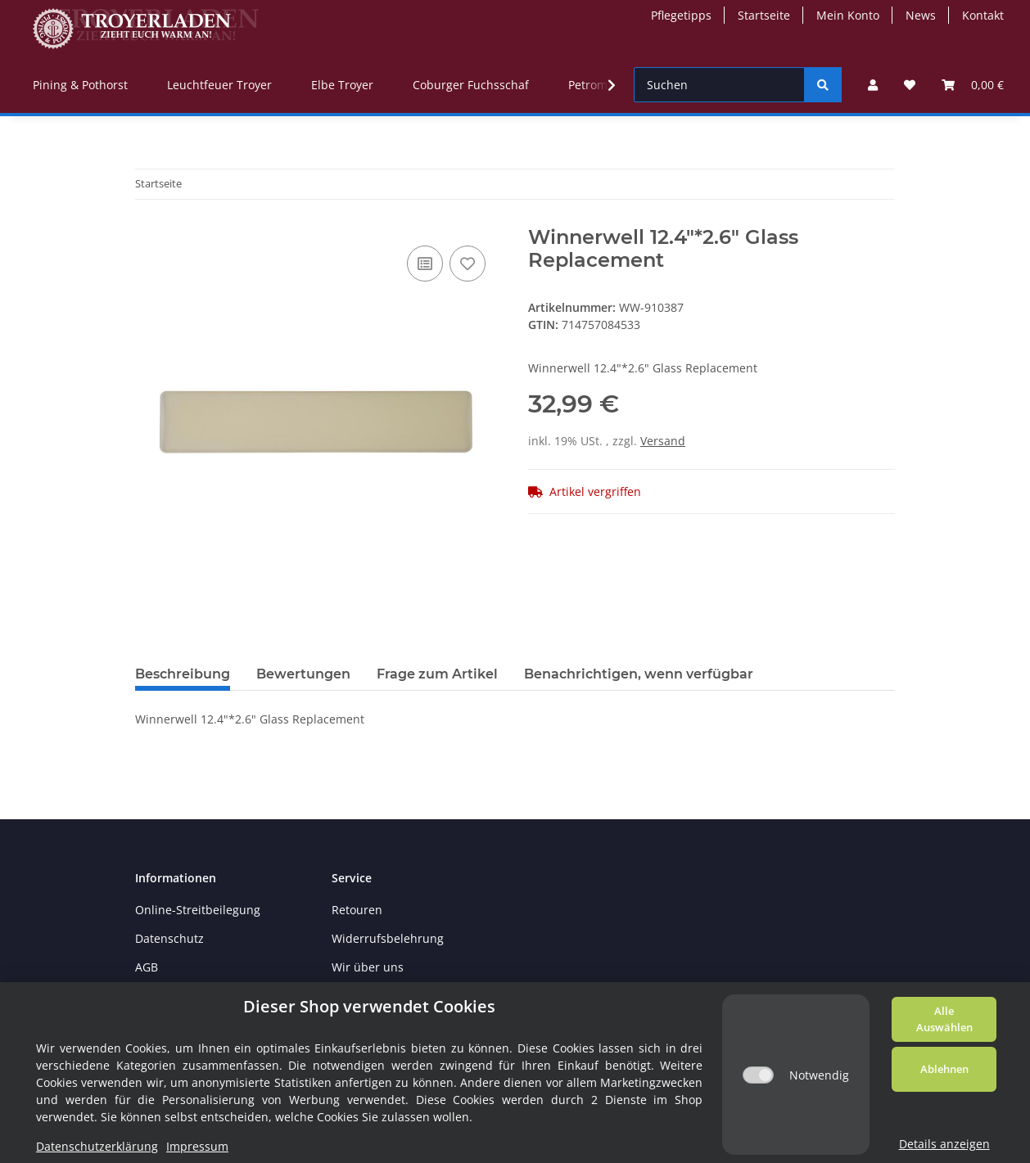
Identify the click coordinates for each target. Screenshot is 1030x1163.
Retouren (357, 909)
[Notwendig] (758, 1075)
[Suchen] (719, 84)
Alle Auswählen (944, 1019)
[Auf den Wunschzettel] (467, 264)
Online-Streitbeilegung (197, 909)
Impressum (197, 1146)
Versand (662, 441)
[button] (873, 84)
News (921, 15)
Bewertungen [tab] (303, 674)
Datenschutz (169, 938)
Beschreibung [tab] (182, 674)
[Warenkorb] (972, 84)
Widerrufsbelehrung (388, 938)
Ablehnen (944, 1069)
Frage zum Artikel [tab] (437, 674)
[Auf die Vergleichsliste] (425, 264)
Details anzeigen (944, 1144)
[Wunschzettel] (909, 84)
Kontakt (983, 15)
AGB (146, 967)
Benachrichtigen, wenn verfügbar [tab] (638, 674)
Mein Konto (847, 15)
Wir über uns (368, 967)
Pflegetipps (681, 15)
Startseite (764, 15)
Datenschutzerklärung (97, 1146)
